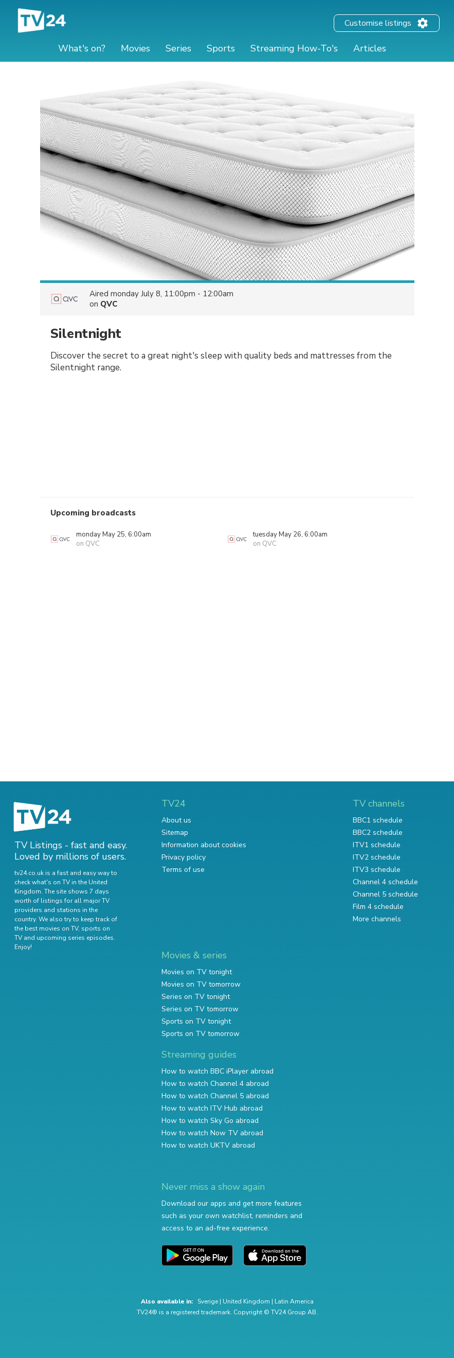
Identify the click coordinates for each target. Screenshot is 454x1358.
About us (176, 820)
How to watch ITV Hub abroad (212, 1108)
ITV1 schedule (377, 845)
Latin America (294, 1301)
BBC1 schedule (378, 820)
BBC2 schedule (378, 832)
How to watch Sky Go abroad (210, 1120)
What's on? (81, 48)
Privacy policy (183, 857)
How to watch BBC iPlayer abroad (217, 1071)
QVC (108, 304)
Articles (369, 48)
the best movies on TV (46, 928)
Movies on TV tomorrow (201, 984)
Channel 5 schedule (385, 894)
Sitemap (174, 832)
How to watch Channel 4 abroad (215, 1083)
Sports (221, 48)
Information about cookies (203, 845)
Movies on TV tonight (196, 972)
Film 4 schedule (378, 907)
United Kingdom (246, 1301)
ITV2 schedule (377, 857)
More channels (377, 919)
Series (178, 48)
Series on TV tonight (195, 997)
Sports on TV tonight (196, 1021)
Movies (135, 48)
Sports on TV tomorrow (200, 1034)
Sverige (207, 1301)
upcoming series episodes (75, 938)
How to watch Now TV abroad (212, 1133)
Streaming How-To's (294, 48)
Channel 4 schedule (385, 882)
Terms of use (183, 869)
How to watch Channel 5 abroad (215, 1096)
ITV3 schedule (377, 869)
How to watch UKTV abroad (208, 1145)
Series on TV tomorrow (200, 1009)
